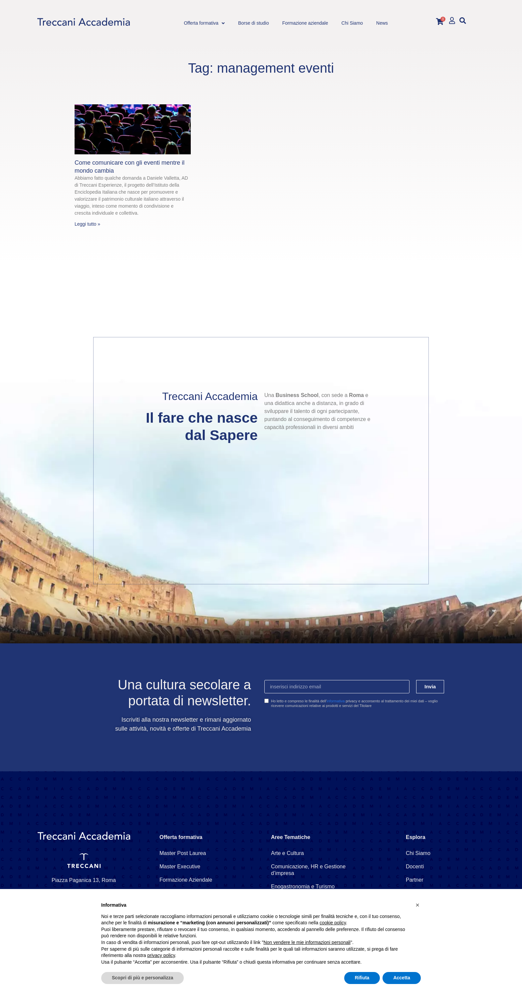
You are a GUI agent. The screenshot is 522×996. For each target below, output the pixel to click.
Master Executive (179, 866)
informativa (336, 701)
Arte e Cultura (287, 853)
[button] (462, 20)
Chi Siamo (418, 853)
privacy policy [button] (161, 955)
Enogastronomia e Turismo (303, 886)
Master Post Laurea (182, 853)
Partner (414, 880)
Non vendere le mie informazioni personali (306, 942)
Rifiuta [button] (362, 977)
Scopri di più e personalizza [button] (142, 977)
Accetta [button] (401, 977)
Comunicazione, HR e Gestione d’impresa (308, 870)
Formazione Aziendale (185, 880)
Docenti (415, 866)
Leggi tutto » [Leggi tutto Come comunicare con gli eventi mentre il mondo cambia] (87, 224)
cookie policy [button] (333, 922)
